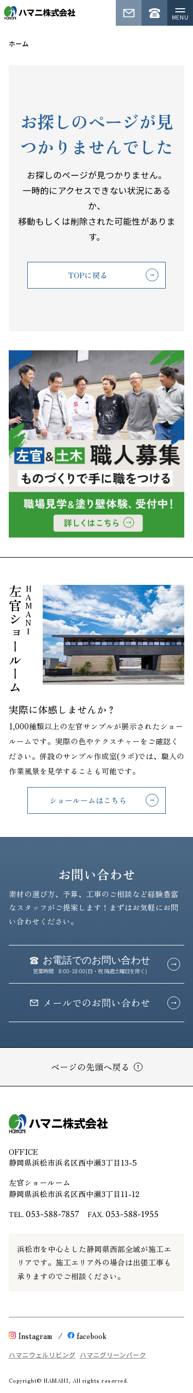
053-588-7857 (52, 1214)
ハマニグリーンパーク (113, 1355)
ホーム (19, 43)
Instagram (30, 1335)
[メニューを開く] (180, 13)
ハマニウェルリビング (42, 1355)
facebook (87, 1335)
